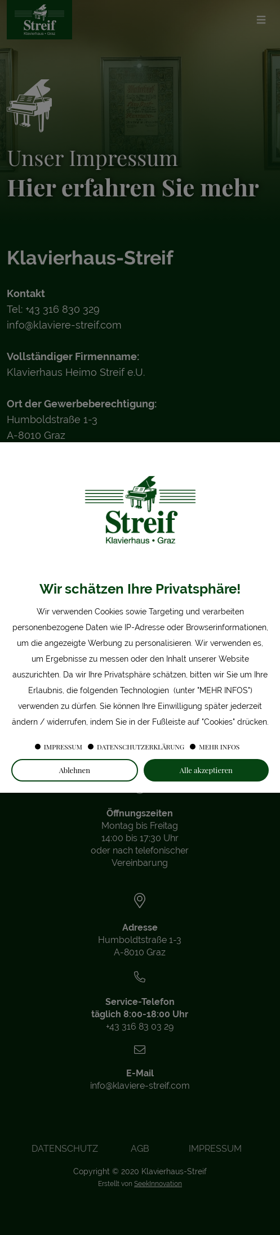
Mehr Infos (219, 746)
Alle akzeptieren (206, 770)
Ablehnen (74, 770)
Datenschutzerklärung (140, 746)
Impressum (63, 746)
